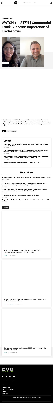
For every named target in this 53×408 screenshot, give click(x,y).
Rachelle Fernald (9, 304)
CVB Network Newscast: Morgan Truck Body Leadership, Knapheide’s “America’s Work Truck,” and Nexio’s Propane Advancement (25, 151)
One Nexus (13, 131)
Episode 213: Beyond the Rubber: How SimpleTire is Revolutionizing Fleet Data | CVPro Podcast (22, 251)
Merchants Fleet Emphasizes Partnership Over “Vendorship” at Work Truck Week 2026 (25, 145)
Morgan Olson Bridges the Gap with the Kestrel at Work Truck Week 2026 (25, 200)
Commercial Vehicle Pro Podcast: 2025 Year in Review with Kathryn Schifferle (25, 349)
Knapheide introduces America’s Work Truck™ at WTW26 (21, 162)
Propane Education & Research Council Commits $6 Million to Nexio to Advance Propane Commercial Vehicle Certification (26, 157)
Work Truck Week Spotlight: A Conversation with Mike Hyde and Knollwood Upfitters (25, 300)
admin (5, 255)
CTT (8, 131)
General (5, 63)
